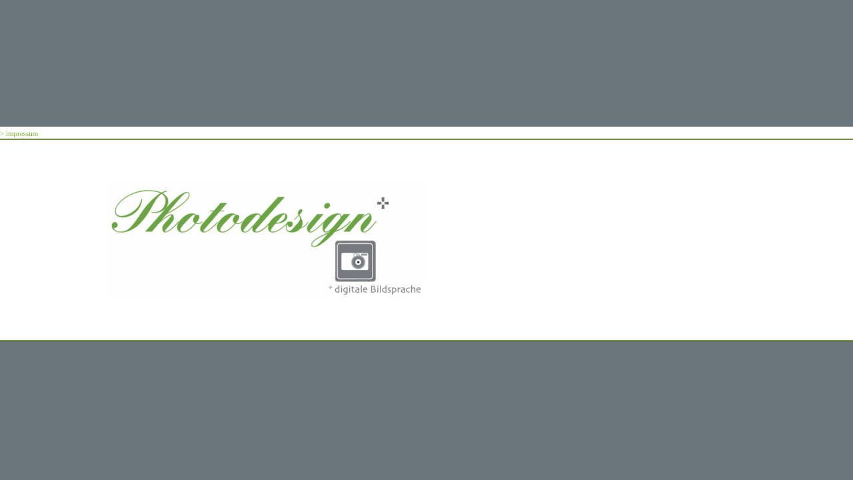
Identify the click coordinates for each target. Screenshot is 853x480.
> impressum (19, 133)
